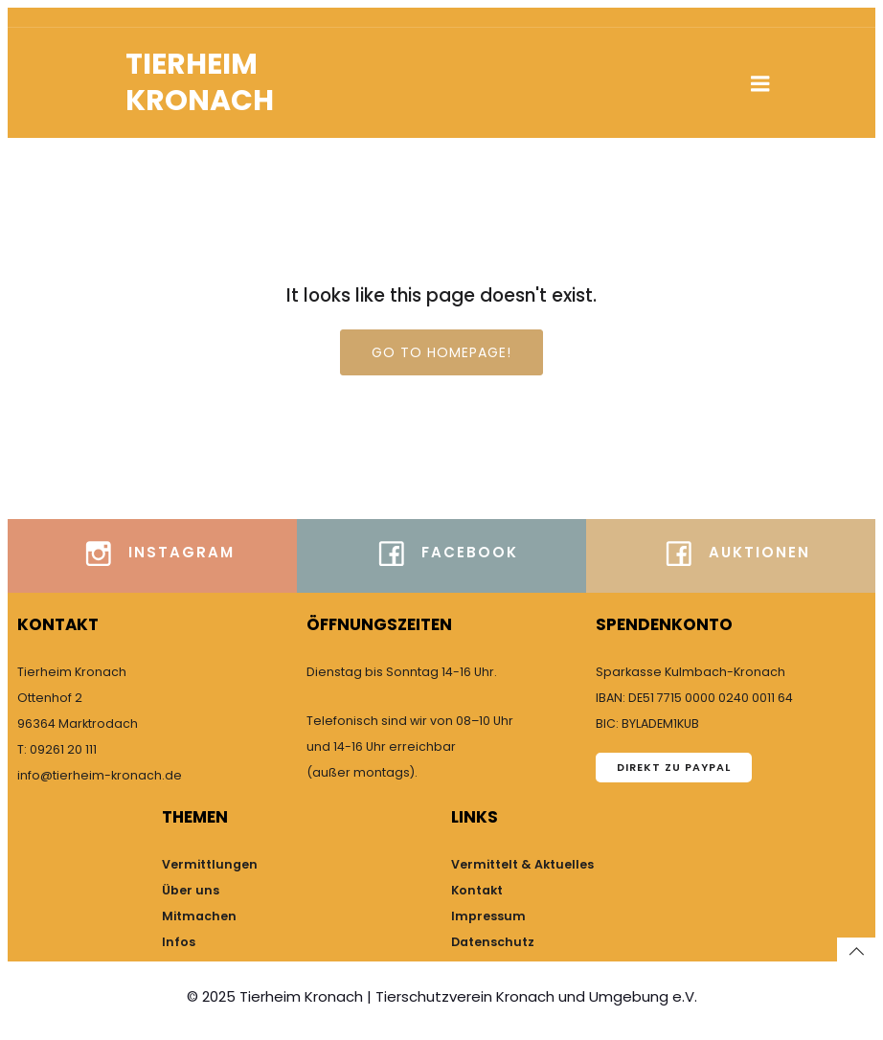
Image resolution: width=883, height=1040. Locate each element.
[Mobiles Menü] (760, 84)
